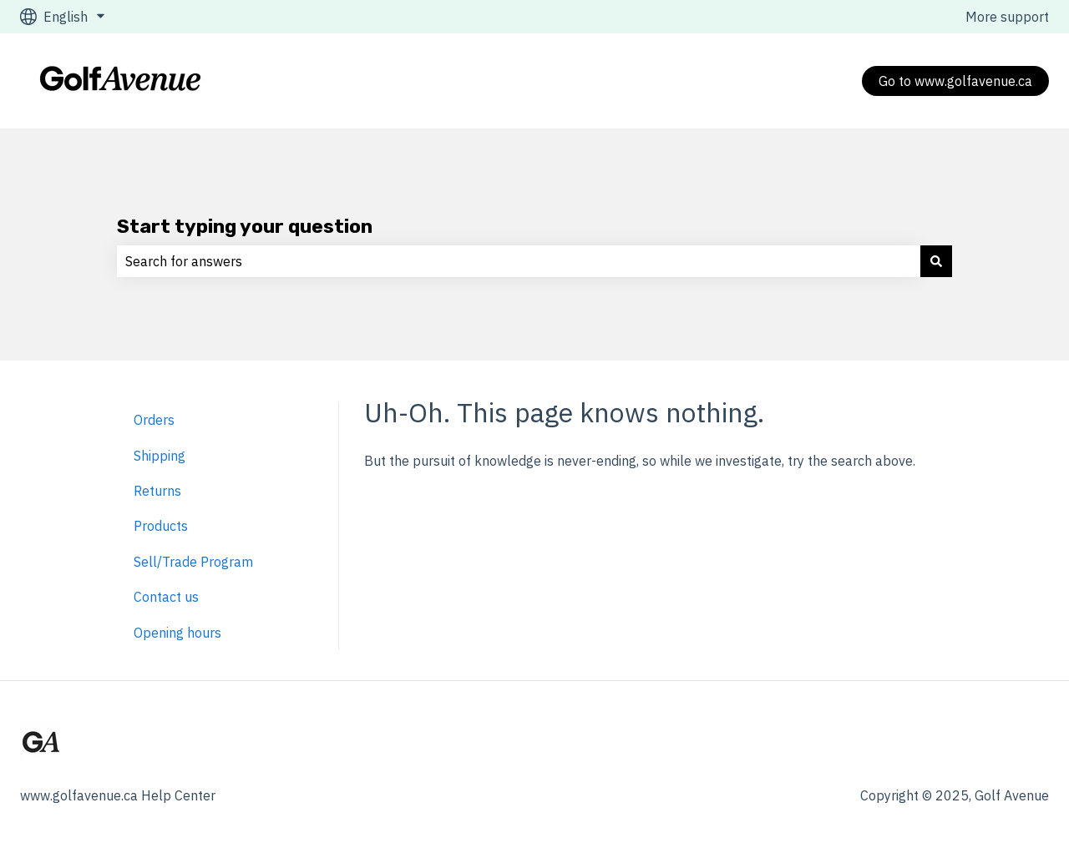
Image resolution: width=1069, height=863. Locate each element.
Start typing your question (244, 226)
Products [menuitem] (161, 525)
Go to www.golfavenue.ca (955, 81)
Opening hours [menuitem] (177, 632)
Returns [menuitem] (157, 490)
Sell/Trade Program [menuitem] (193, 561)
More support (1007, 16)
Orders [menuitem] (154, 419)
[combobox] (518, 261)
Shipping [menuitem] (159, 455)
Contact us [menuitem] (166, 596)
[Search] (936, 261)
